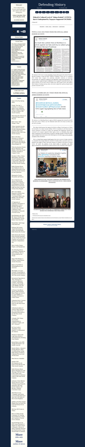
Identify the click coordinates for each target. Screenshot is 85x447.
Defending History (52, 5)
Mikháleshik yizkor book (17, 52)
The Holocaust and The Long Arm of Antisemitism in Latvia (41, 215)
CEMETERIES (62, 26)
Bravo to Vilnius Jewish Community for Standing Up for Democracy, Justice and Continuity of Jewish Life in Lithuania (18, 416)
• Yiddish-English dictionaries (17, 71)
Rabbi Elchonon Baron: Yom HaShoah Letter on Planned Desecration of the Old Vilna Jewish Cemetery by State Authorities (18, 169)
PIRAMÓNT (42, 26)
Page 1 (37, 12)
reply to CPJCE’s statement (55, 120)
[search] (18, 26)
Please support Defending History (52, 224)
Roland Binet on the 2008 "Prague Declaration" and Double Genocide (18, 343)
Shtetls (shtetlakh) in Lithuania (18, 50)
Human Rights (19, 37)
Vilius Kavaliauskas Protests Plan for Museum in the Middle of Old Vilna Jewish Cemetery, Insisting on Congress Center (19, 150)
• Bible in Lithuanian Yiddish (17, 78)
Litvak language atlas (16, 48)
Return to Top (35, 213)
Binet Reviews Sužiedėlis (18, 358)
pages (21, 9)
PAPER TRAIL (48, 26)
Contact (20, 10)
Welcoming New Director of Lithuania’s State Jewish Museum (19, 117)
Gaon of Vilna (14, 51)
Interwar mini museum (16, 47)
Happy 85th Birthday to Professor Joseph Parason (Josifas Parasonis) (18, 260)
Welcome (19, 5)
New (40, 12)
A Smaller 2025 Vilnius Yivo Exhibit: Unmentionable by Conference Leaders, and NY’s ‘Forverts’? (18, 321)
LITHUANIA (19, 93)
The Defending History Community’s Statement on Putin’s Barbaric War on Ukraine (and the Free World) (18, 252)
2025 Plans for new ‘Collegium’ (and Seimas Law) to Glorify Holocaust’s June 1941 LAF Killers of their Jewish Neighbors (19, 395)
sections (22, 7)
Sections (44, 12)
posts (18, 9)
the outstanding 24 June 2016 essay (53, 74)
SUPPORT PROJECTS (15, 85)
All (63, 12)
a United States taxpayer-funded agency (45, 139)
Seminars (17, 10)
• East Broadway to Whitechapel (17, 80)
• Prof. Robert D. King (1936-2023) (18, 74)
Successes (56, 12)
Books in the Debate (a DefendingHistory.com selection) (17, 266)
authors (19, 7)
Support (67, 12)
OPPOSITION (55, 26)
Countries (52, 12)
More (19, 435)
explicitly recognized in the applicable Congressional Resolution (55, 79)
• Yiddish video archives (16, 75)
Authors (48, 12)
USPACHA (50, 81)
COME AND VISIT (19, 90)
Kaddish (13, 59)
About (61, 12)
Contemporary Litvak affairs (17, 53)
